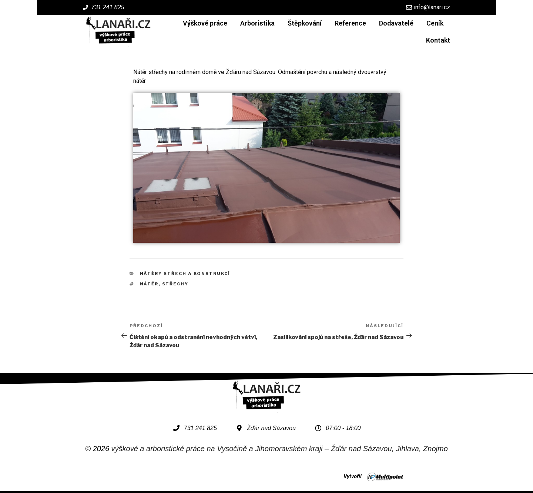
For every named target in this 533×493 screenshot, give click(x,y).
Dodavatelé (396, 23)
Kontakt (438, 40)
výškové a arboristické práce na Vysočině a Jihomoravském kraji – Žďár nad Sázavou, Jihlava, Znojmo (279, 449)
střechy (175, 283)
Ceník (434, 23)
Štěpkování (305, 23)
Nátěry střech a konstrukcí (185, 273)
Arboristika (257, 23)
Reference (350, 23)
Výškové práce (205, 23)
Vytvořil (352, 476)
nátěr (149, 283)
